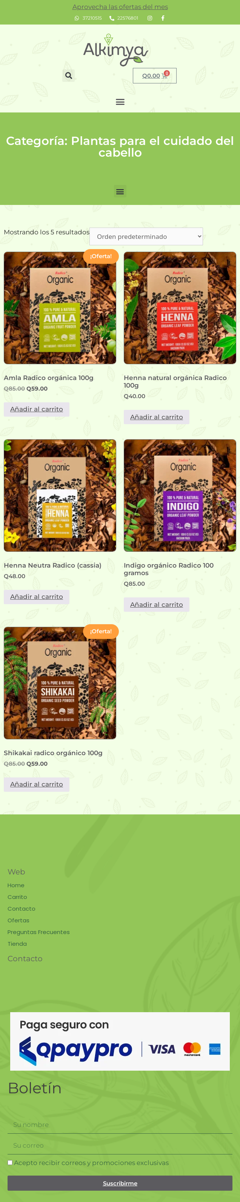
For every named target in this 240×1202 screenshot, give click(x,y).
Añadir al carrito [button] (36, 409)
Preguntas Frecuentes (39, 932)
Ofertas (18, 920)
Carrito (17, 897)
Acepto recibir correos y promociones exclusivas (91, 1163)
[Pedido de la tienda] (146, 236)
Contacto (21, 909)
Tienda (17, 944)
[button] (68, 75)
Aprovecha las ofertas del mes (120, 7)
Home (16, 885)
